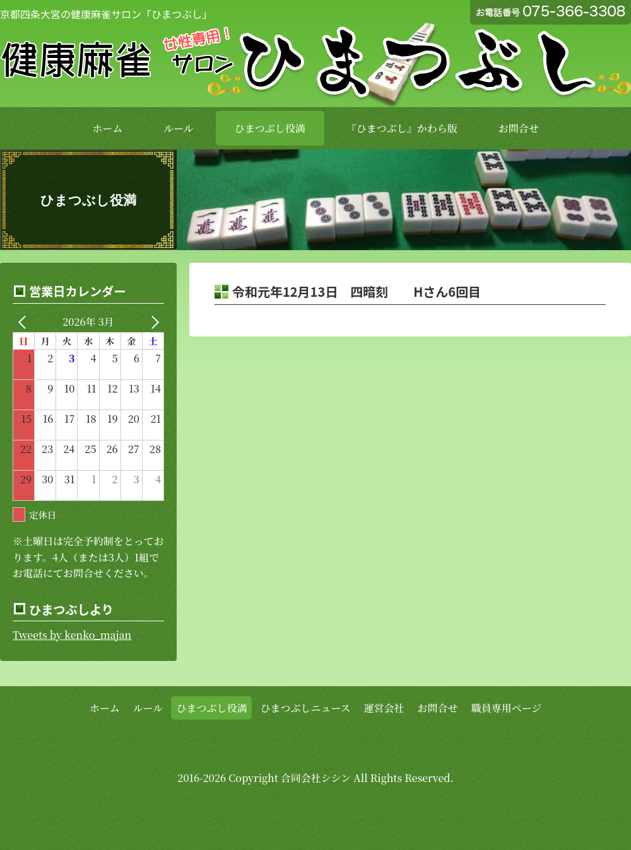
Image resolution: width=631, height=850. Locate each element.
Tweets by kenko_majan (72, 635)
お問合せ (518, 128)
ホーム (107, 128)
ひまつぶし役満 (270, 128)
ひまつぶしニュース (305, 708)
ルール (178, 128)
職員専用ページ (506, 708)
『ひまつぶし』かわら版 (401, 128)
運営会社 (384, 708)
